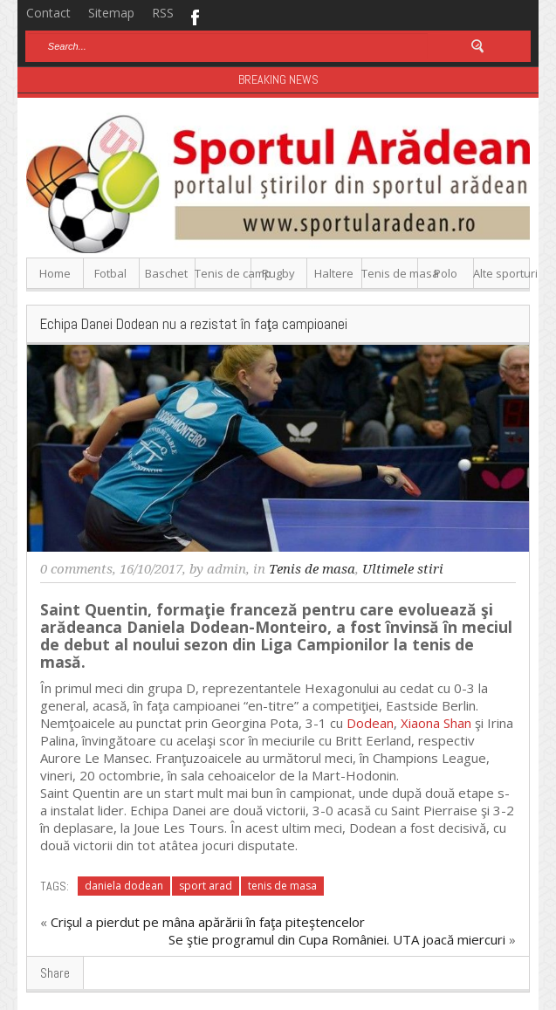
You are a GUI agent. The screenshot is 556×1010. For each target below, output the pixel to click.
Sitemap (111, 12)
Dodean (370, 723)
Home (55, 273)
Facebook (194, 16)
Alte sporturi (501, 273)
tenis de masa (282, 885)
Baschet (166, 273)
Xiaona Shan (436, 723)
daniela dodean (124, 885)
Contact (48, 12)
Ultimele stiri (402, 569)
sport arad (205, 885)
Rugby (278, 273)
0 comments (76, 569)
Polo (445, 273)
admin (226, 569)
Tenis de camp (223, 273)
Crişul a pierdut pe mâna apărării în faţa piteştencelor (208, 922)
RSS (163, 12)
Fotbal (110, 273)
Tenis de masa (389, 273)
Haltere (334, 273)
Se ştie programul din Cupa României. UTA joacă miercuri (336, 939)
